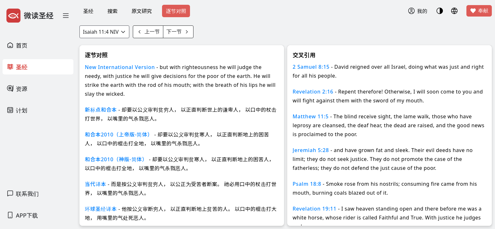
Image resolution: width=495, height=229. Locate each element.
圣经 (88, 11)
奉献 (479, 11)
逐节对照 (176, 11)
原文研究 (142, 11)
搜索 (112, 11)
